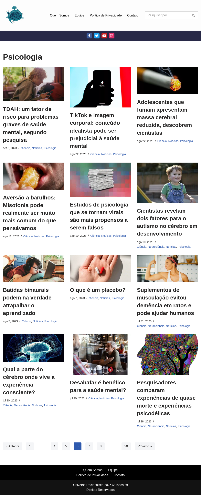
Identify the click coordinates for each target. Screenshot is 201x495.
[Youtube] (104, 35)
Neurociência (156, 246)
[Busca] (167, 15)
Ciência (25, 148)
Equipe (79, 15)
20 (126, 446)
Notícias (37, 148)
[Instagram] (111, 35)
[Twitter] (97, 35)
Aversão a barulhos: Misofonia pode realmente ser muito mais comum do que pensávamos (29, 213)
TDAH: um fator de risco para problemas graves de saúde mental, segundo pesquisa (30, 124)
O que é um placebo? (97, 290)
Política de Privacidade (106, 15)
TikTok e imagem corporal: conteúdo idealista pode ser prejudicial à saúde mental (95, 130)
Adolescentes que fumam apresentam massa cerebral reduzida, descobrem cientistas (164, 117)
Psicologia (50, 148)
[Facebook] (89, 35)
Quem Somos (59, 15)
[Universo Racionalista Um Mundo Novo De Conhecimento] (14, 15)
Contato (132, 15)
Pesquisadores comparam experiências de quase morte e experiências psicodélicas (166, 398)
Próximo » (145, 446)
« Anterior (12, 446)
